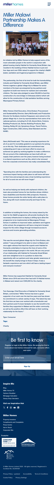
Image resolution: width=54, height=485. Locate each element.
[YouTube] (14, 407)
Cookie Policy (7, 477)
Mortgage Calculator (10, 396)
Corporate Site (8, 430)
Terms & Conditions (41, 474)
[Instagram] (11, 407)
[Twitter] (4, 407)
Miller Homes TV (8, 390)
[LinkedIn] (18, 407)
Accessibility (27, 474)
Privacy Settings (21, 477)
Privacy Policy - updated (11, 474)
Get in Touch (7, 427)
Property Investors (9, 419)
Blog (4, 388)
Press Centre (7, 425)
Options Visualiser (9, 393)
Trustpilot (4, 436)
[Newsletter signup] (27, 358)
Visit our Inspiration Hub (13, 403)
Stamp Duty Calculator (11, 398)
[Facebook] (7, 407)
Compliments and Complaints (13, 422)
